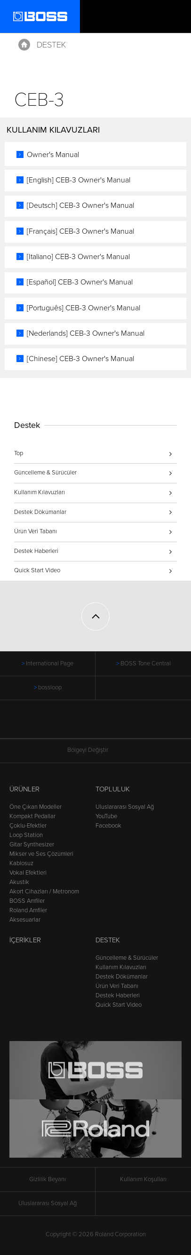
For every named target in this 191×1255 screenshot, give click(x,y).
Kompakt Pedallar (32, 816)
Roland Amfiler (28, 910)
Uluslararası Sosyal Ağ (125, 807)
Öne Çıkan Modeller (35, 807)
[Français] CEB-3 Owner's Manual (80, 231)
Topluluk (113, 789)
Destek (51, 44)
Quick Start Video (37, 570)
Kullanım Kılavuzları (39, 492)
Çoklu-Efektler (28, 825)
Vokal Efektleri (28, 872)
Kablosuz (21, 863)
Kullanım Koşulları (143, 1179)
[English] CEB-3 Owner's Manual (78, 180)
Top (18, 453)
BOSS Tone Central (145, 663)
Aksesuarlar (24, 919)
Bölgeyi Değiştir (95, 750)
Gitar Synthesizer (31, 844)
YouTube (106, 816)
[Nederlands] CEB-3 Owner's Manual (85, 333)
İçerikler (25, 940)
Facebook (108, 825)
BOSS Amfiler (27, 901)
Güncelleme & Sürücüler (45, 472)
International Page (49, 663)
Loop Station (26, 835)
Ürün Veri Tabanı (35, 531)
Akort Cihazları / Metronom (44, 891)
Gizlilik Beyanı (47, 1179)
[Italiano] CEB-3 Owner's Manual (78, 256)
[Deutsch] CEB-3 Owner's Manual (80, 205)
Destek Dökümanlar (40, 512)
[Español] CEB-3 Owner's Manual (80, 282)
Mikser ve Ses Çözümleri (41, 854)
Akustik (19, 882)
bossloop (50, 687)
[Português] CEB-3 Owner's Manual (83, 308)
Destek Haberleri (36, 551)
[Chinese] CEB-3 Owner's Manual (80, 358)
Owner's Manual (53, 154)
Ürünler (24, 789)
